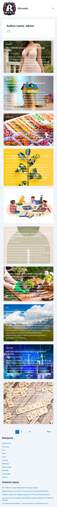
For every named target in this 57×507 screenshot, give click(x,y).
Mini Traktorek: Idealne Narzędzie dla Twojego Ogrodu (20, 488)
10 (30, 432)
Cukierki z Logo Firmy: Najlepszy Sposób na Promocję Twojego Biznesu (26, 494)
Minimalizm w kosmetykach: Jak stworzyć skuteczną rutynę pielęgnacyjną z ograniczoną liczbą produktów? (28, 236)
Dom (3, 450)
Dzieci (4, 453)
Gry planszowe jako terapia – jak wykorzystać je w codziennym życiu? (25, 503)
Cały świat (5, 447)
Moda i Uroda (6, 467)
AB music (23, 8)
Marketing (5, 464)
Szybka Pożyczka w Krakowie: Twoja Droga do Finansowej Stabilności (25, 491)
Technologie (6, 474)
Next (50, 432)
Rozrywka (5, 470)
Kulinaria (5, 460)
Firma (4, 457)
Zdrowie (4, 477)
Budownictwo (6, 443)
